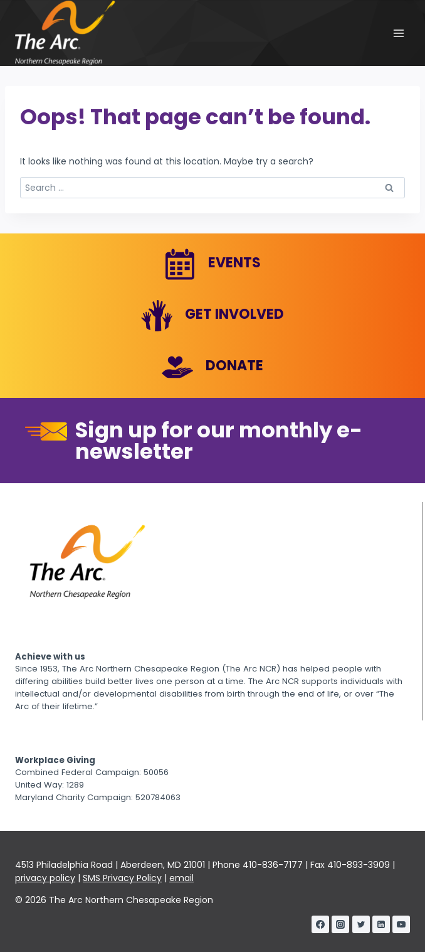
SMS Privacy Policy (122, 878)
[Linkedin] (381, 924)
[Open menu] (398, 33)
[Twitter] (361, 924)
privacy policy (45, 878)
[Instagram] (340, 924)
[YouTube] (401, 924)
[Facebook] (320, 924)
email (181, 878)
